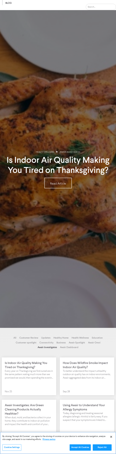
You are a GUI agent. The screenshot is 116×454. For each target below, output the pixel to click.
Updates (45, 337)
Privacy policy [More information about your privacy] (49, 439)
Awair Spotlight (77, 342)
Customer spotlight (26, 342)
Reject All (102, 447)
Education (97, 337)
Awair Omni (94, 342)
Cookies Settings (12, 447)
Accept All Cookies (80, 447)
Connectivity (46, 342)
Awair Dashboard (69, 347)
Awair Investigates (70, 152)
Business (61, 342)
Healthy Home (61, 337)
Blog (8, 2)
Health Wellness (45, 152)
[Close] (111, 436)
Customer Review (28, 337)
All (14, 337)
